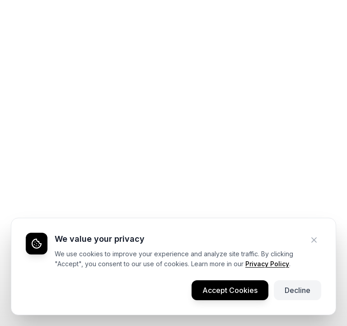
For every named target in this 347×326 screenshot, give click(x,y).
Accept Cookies (230, 290)
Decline (297, 290)
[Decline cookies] (314, 240)
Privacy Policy (267, 264)
